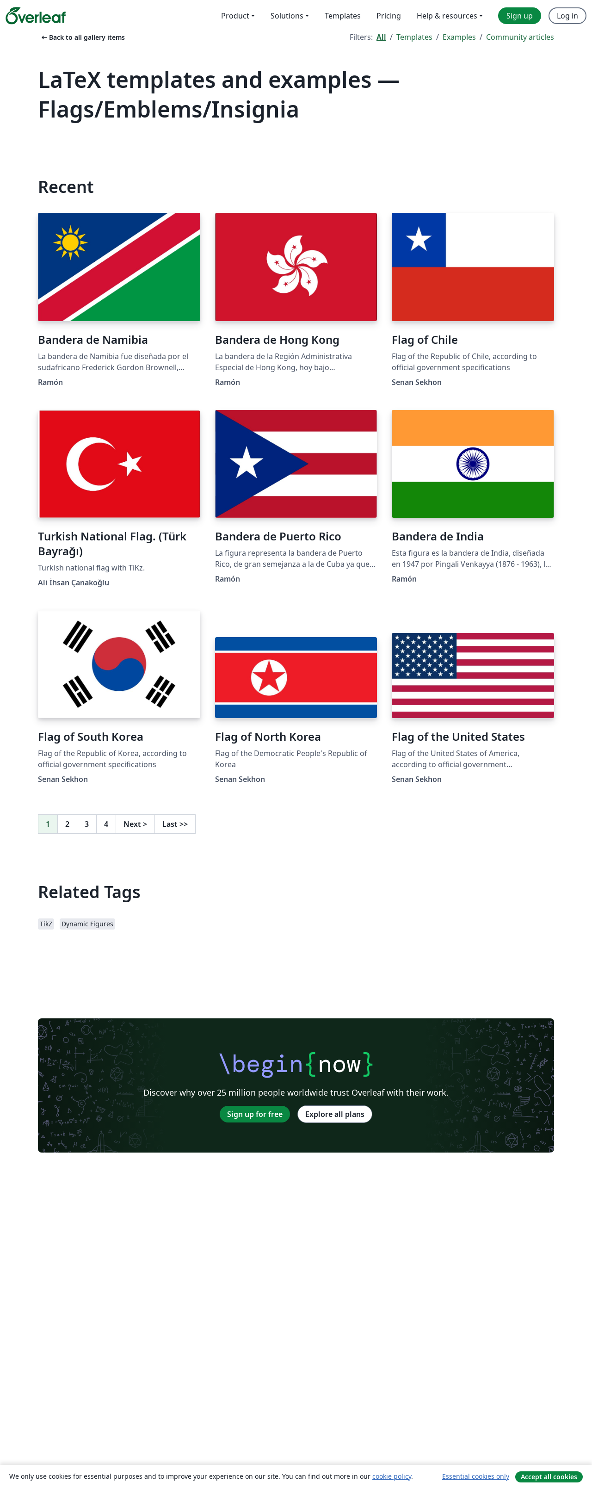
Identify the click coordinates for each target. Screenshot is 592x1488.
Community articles (520, 37)
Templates (414, 37)
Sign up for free (255, 1114)
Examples (459, 37)
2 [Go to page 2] (67, 824)
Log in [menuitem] (567, 16)
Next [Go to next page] (135, 824)
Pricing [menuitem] (388, 16)
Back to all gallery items (82, 37)
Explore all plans (334, 1114)
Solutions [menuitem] (287, 16)
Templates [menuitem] (343, 16)
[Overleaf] (36, 15)
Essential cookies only (475, 1476)
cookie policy (391, 1476)
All (381, 37)
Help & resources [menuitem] (447, 16)
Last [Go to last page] (175, 824)
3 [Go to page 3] (87, 824)
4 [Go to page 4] (106, 824)
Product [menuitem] (235, 16)
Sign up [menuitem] (519, 16)
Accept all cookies (549, 1476)
